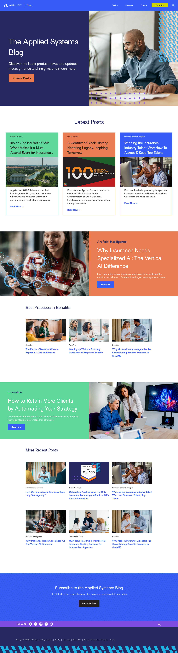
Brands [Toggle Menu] (144, 5)
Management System (44, 4)
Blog (29, 5)
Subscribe (160, 5)
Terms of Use (66, 640)
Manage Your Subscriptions (99, 640)
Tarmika (144, 7)
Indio (91, 4)
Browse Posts (21, 78)
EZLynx (65, 4)
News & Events (95, 4)
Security (86, 640)
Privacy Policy (77, 640)
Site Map (57, 640)
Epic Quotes (40, 4)
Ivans (143, 3)
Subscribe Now (89, 603)
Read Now (17, 206)
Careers (112, 640)
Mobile (64, 4)
